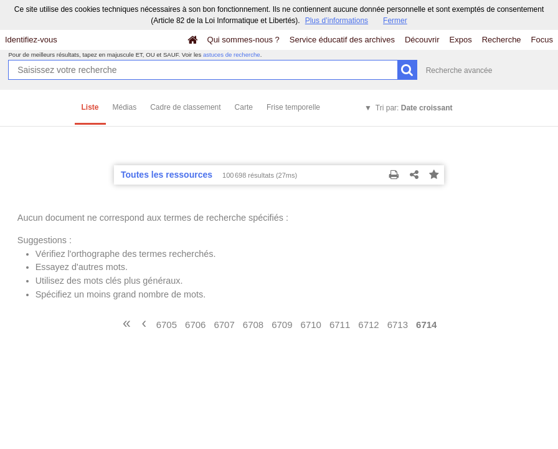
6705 (166, 324)
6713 (397, 324)
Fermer (395, 20)
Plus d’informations (336, 20)
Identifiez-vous (31, 39)
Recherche (501, 39)
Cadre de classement (185, 107)
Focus (542, 39)
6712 (368, 324)
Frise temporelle (293, 107)
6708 (253, 324)
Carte (244, 107)
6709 (282, 324)
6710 (311, 324)
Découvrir (422, 39)
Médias (125, 107)
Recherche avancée (459, 70)
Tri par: (414, 108)
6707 (224, 324)
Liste (90, 107)
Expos (461, 39)
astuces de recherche (231, 54)
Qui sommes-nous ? (243, 39)
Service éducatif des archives (342, 39)
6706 (195, 324)
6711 (339, 324)
